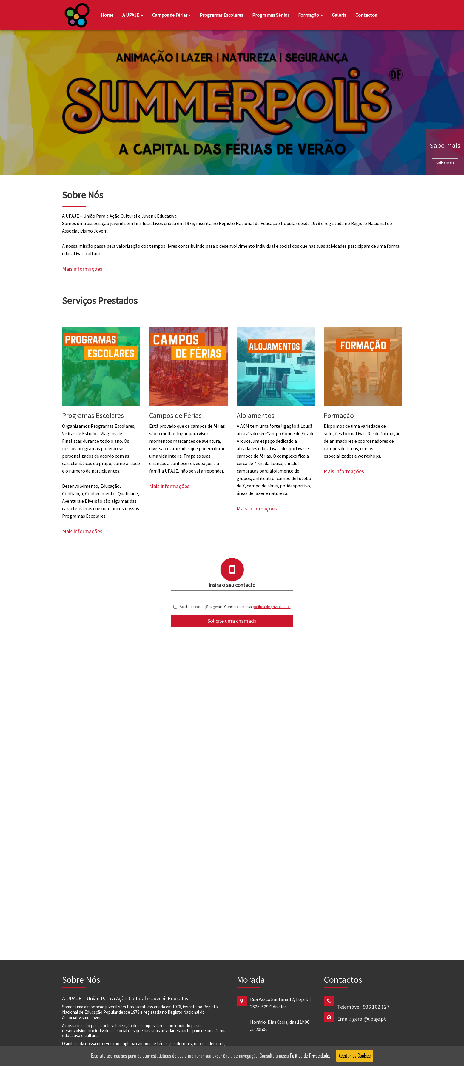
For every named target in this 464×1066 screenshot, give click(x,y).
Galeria (339, 15)
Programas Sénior (270, 15)
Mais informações (82, 268)
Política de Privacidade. (310, 1055)
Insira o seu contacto (232, 585)
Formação (310, 15)
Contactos (366, 15)
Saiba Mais (445, 163)
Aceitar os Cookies (355, 1055)
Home (107, 15)
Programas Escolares (221, 15)
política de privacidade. (271, 606)
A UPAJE (132, 15)
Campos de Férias (171, 15)
